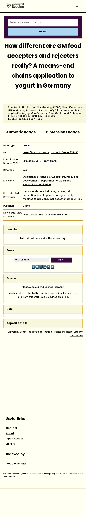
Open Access (14, 439)
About (10, 433)
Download (13, 229)
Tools (10, 250)
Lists (9, 309)
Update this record (76, 334)
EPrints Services (62, 473)
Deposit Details (16, 323)
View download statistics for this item (45, 215)
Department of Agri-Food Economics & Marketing (47, 183)
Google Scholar (16, 464)
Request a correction (39, 332)
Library (10, 444)
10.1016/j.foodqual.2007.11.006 (25, 119)
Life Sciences (30, 177)
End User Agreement (52, 287)
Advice (11, 278)
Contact (11, 428)
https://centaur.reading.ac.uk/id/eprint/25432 (50, 153)
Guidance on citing (57, 297)
